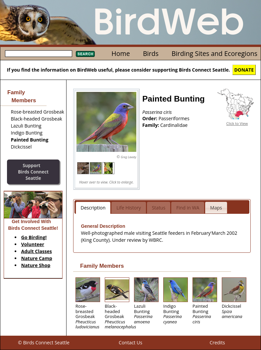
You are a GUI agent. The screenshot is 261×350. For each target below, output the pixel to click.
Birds (151, 53)
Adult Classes (36, 251)
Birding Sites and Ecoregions (214, 53)
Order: (150, 118)
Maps (216, 207)
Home (120, 53)
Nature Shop (36, 265)
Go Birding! (34, 237)
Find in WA (187, 207)
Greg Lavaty (128, 157)
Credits (217, 342)
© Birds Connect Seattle (43, 342)
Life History (128, 207)
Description (93, 207)
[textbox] (38, 53)
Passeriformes (174, 118)
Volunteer (32, 244)
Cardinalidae (174, 125)
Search (85, 54)
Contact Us (130, 342)
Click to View (237, 123)
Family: (151, 125)
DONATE (244, 70)
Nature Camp (36, 258)
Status (159, 207)
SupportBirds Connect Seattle (33, 172)
